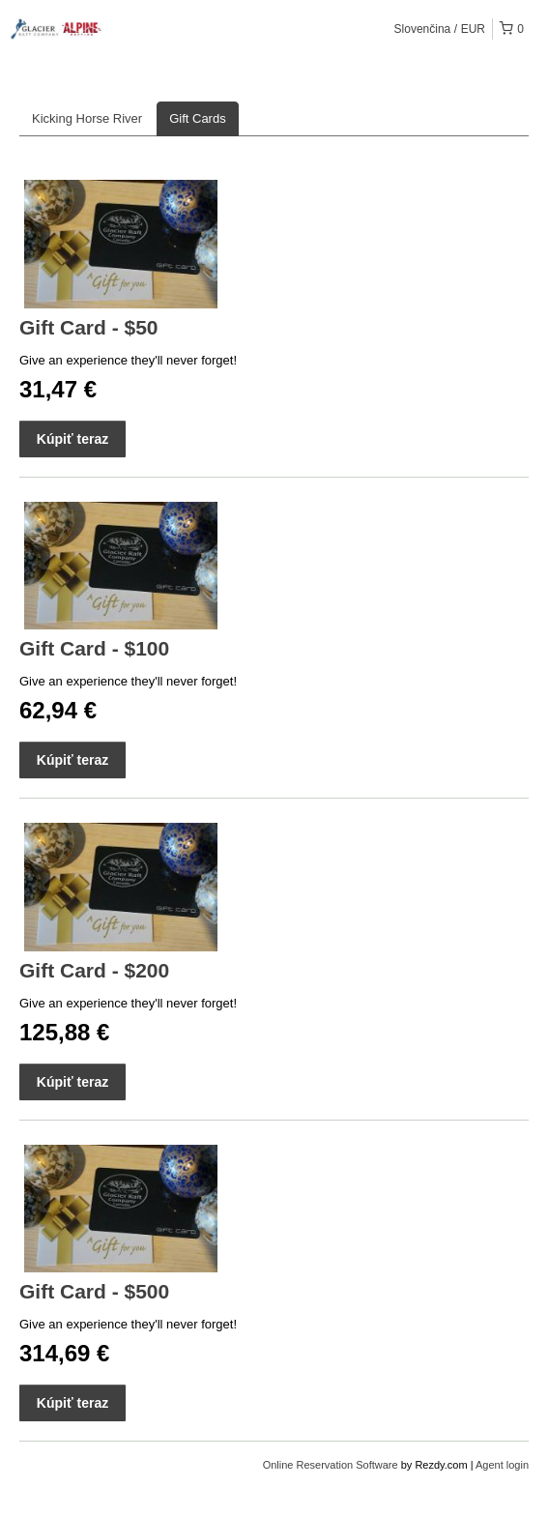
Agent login (502, 1465)
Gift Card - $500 (94, 1291)
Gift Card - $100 (94, 648)
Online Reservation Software (330, 1465)
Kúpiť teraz (72, 439)
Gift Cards (197, 118)
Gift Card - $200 (94, 970)
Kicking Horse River (87, 118)
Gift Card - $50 (89, 327)
